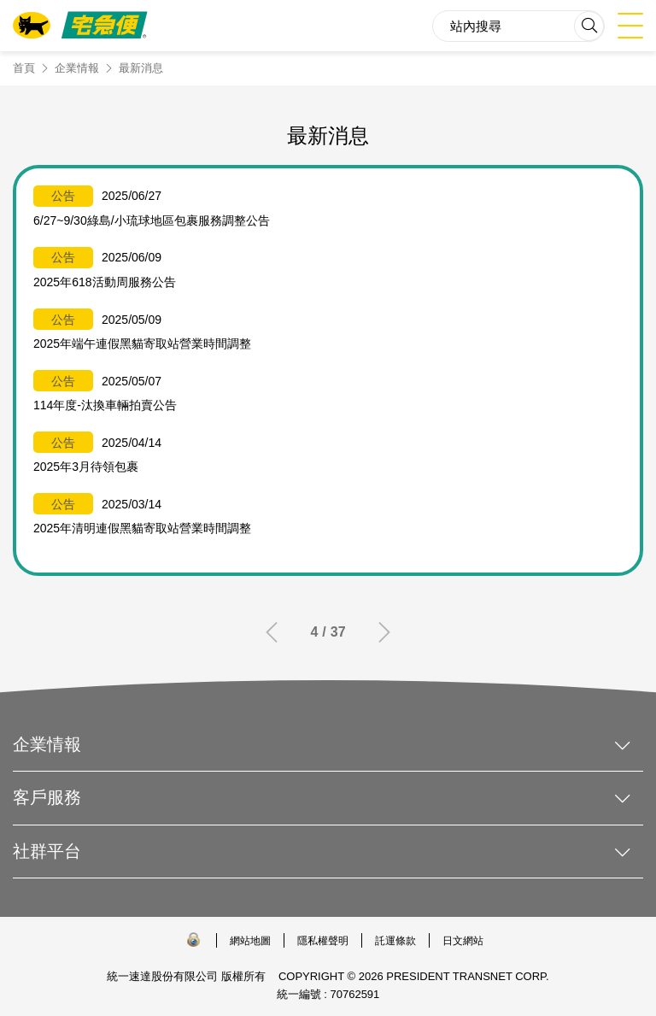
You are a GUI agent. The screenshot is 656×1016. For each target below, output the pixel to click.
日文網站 (462, 941)
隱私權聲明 (322, 941)
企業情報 (77, 68)
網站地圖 (250, 941)
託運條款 (395, 941)
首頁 (24, 68)
